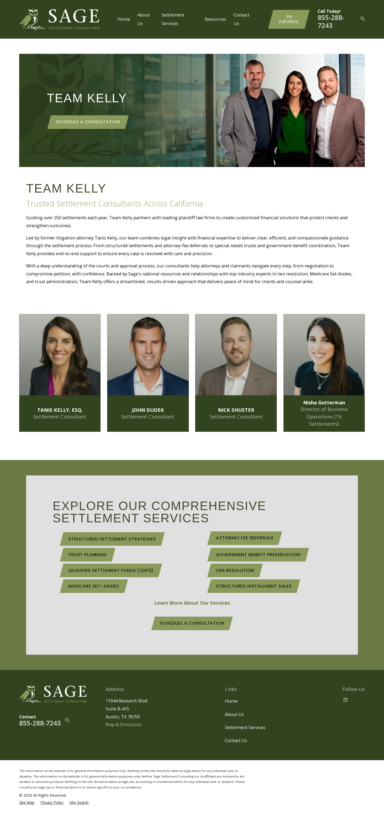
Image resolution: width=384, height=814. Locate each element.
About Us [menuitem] (143, 19)
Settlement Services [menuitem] (173, 19)
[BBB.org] (358, 700)
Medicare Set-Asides (93, 586)
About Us (234, 714)
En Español (289, 19)
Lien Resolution (235, 570)
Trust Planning (87, 555)
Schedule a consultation (88, 122)
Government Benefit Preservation (258, 555)
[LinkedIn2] (345, 700)
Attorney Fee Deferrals (245, 538)
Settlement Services (245, 727)
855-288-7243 (331, 21)
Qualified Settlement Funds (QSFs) (110, 570)
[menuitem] (26, 802)
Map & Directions (123, 724)
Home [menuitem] (123, 19)
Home (231, 701)
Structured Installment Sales (254, 586)
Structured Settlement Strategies (112, 539)
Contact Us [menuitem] (241, 19)
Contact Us (236, 740)
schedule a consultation (192, 623)
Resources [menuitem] (215, 19)
